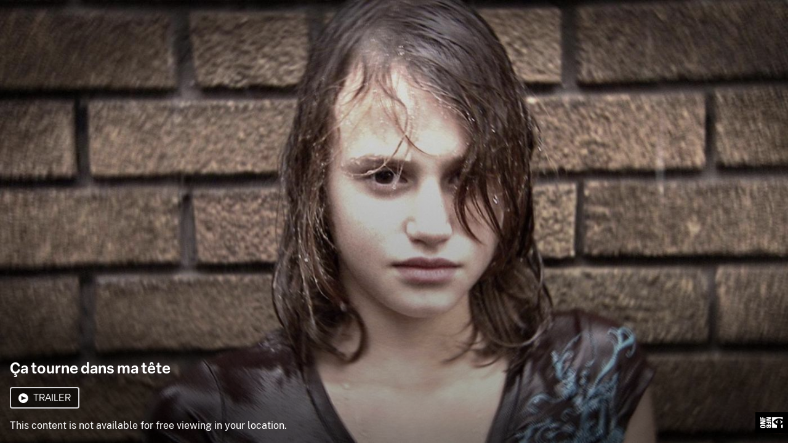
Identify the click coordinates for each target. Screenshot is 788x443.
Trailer (44, 398)
